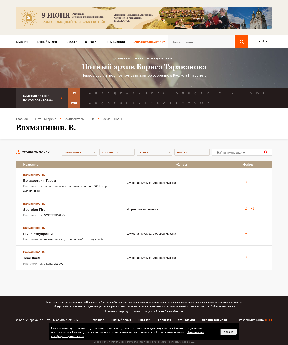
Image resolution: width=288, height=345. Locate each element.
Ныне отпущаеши (38, 234)
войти (263, 41)
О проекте (92, 42)
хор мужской (94, 239)
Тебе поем (31, 258)
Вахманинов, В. (34, 174)
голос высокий (69, 186)
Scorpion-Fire (34, 210)
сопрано (86, 186)
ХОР (97, 186)
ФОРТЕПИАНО (54, 215)
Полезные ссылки (214, 319)
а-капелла (51, 186)
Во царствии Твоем (39, 181)
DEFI (268, 320)
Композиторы (74, 119)
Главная (22, 42)
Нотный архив (46, 42)
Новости (71, 42)
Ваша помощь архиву (149, 42)
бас (61, 239)
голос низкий (75, 239)
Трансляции (116, 42)
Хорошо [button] (228, 331)
